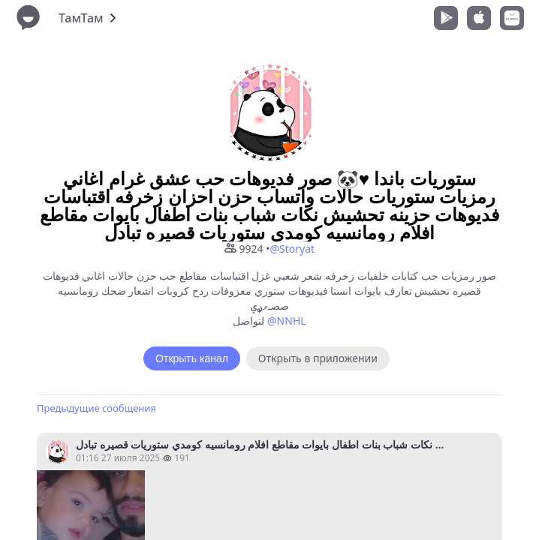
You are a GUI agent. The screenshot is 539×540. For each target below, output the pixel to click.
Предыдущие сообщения (96, 408)
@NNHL (286, 321)
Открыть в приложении (318, 358)
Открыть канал (191, 358)
